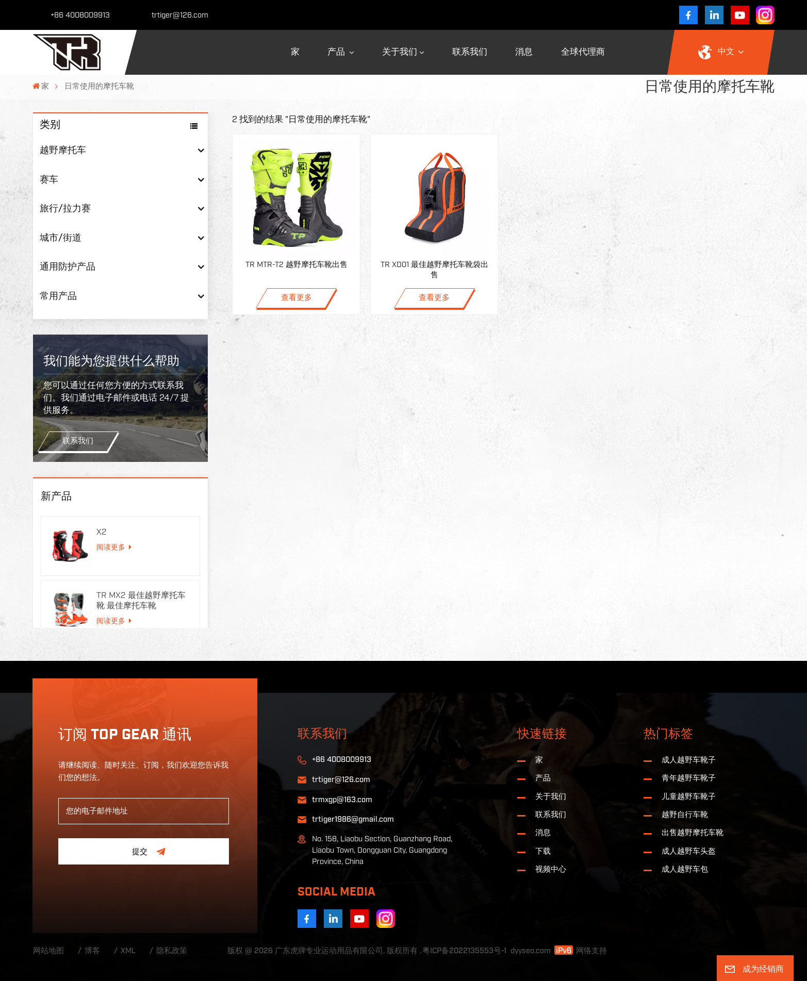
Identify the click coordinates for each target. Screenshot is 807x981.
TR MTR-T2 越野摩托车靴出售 (296, 265)
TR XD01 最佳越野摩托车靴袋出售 (434, 270)
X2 (101, 532)
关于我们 (399, 52)
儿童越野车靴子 (689, 797)
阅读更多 (113, 547)
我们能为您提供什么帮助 (111, 361)
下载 (543, 851)
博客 (92, 951)
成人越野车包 (685, 869)
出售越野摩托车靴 (692, 833)
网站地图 (48, 951)
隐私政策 (171, 951)
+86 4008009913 (80, 15)
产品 (337, 52)
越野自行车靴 (685, 815)
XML (128, 951)
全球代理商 (583, 52)
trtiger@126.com (180, 15)
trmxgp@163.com (342, 800)
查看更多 (296, 298)
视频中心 (550, 869)
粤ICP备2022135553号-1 (464, 951)
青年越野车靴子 (689, 778)
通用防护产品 (67, 267)
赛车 (49, 180)
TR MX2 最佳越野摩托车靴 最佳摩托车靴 (141, 600)
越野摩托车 (63, 150)
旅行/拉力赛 (65, 208)
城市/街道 (60, 238)
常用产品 (58, 296)
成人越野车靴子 (689, 760)
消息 (524, 52)
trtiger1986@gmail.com (353, 819)
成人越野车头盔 (689, 851)
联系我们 (469, 52)
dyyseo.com (530, 951)
